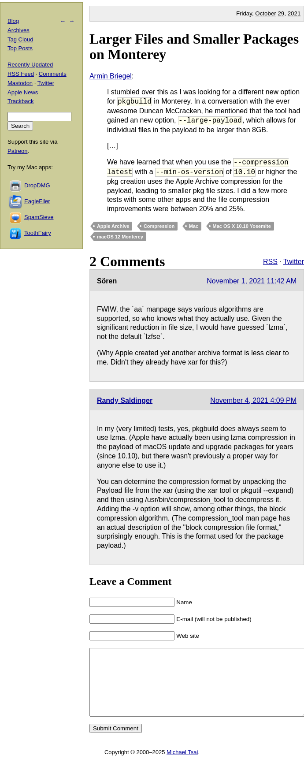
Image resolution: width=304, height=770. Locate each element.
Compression (159, 226)
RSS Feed (20, 74)
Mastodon (20, 83)
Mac (193, 226)
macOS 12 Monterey (120, 236)
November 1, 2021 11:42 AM (252, 281)
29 (281, 13)
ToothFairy (37, 233)
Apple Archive (113, 226)
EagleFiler (37, 201)
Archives (18, 30)
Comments (53, 74)
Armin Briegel (110, 76)
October (265, 13)
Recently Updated (30, 64)
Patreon (17, 151)
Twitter (293, 261)
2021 (294, 13)
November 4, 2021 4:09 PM (253, 400)
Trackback (20, 101)
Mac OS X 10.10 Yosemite (242, 226)
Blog (13, 21)
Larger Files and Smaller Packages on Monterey (194, 46)
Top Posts (20, 48)
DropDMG (37, 185)
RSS (270, 261)
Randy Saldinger (124, 400)
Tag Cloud (20, 39)
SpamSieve (38, 217)
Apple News (22, 92)
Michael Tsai (182, 765)
